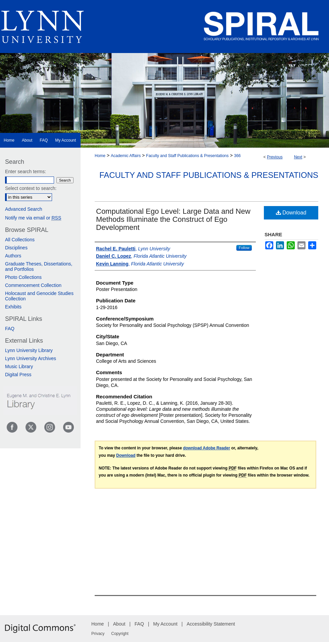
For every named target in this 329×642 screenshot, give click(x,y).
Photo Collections (23, 277)
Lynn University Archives (30, 358)
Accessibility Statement (211, 624)
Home (100, 155)
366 (237, 155)
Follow (244, 248)
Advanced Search (23, 209)
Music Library (19, 366)
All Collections (20, 239)
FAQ (9, 328)
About (119, 624)
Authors (13, 255)
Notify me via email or (33, 217)
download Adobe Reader (206, 448)
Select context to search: (30, 188)
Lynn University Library (29, 350)
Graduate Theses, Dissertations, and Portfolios (39, 266)
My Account (165, 624)
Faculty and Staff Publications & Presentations (187, 155)
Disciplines (16, 247)
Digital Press (18, 374)
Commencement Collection (33, 285)
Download (291, 212)
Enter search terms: (25, 171)
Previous (275, 157)
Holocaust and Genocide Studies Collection (39, 296)
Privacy (97, 633)
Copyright (119, 633)
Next (298, 157)
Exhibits (13, 306)
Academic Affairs (126, 155)
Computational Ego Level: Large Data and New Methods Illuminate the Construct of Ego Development (173, 219)
